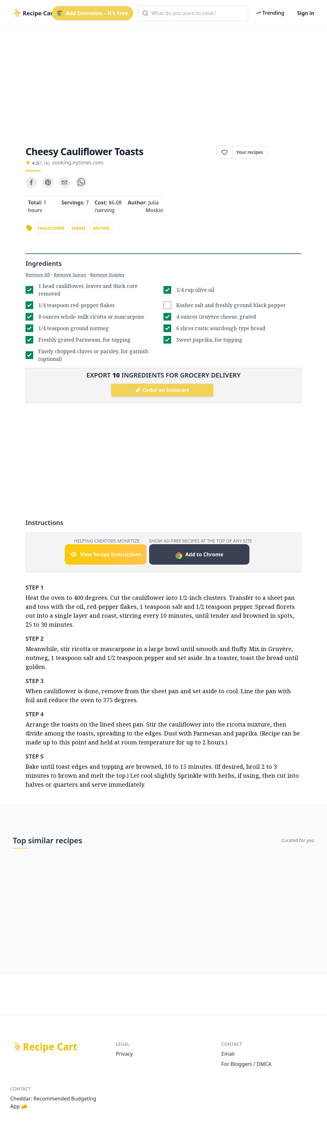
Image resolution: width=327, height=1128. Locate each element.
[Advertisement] (163, 80)
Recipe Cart (50, 1047)
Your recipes (249, 152)
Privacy (124, 1053)
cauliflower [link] (51, 228)
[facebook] (31, 182)
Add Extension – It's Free (92, 13)
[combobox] (193, 13)
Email (227, 1053)
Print (284, 152)
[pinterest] (48, 182)
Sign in (305, 13)
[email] (64, 182)
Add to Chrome (199, 555)
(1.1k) (44, 163)
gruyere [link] (101, 228)
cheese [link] (79, 228)
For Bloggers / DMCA (246, 1064)
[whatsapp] (81, 182)
